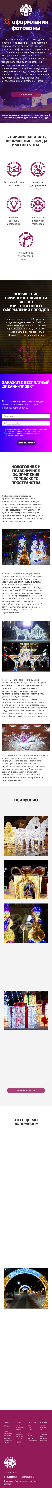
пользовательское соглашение (26, 429)
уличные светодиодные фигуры (17, 696)
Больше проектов (26, 1090)
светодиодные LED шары (14, 699)
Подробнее (26, 94)
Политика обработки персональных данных (21, 1482)
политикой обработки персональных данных (22, 433)
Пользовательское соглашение (19, 1476)
